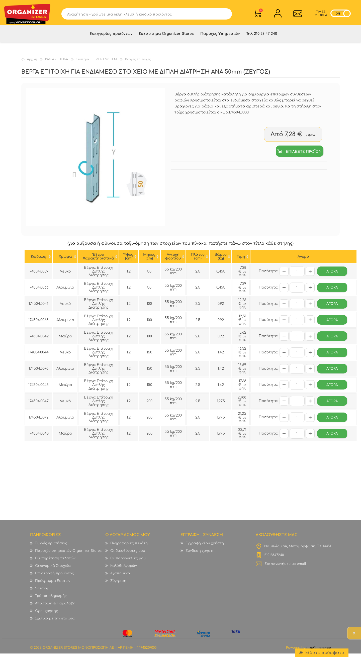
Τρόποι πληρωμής (51, 599)
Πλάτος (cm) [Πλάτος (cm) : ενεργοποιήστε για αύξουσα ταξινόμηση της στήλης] (198, 260)
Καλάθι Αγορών (261, 11)
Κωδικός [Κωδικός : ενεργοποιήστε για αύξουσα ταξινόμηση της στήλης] (38, 260)
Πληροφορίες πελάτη (129, 547)
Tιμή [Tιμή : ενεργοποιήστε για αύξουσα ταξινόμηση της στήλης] (241, 260)
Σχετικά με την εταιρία (55, 622)
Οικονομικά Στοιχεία (53, 569)
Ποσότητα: (269, 275)
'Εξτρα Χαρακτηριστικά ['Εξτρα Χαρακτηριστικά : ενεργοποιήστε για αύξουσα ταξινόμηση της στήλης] (98, 260)
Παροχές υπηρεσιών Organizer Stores (68, 554)
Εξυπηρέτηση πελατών (55, 562)
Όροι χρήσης (46, 614)
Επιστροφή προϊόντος (54, 577)
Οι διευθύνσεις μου (127, 554)
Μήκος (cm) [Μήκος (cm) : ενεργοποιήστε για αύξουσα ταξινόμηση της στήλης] (149, 260)
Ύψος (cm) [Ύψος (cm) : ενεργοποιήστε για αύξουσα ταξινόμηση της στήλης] (128, 260)
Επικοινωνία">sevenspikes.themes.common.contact (298, 14)
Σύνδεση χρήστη (200, 554)
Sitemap (42, 592)
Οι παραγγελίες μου (128, 562)
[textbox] (141, 14)
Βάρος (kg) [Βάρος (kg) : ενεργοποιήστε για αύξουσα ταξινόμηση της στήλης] (221, 260)
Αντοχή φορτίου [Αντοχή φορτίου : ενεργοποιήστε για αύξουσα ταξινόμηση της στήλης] (173, 260)
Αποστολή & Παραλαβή (55, 607)
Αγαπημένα (120, 577)
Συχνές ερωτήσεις (51, 547)
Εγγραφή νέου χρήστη (205, 547)
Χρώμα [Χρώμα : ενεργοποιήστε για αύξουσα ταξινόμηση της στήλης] (65, 260)
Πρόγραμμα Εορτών (52, 584)
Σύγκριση (118, 584)
